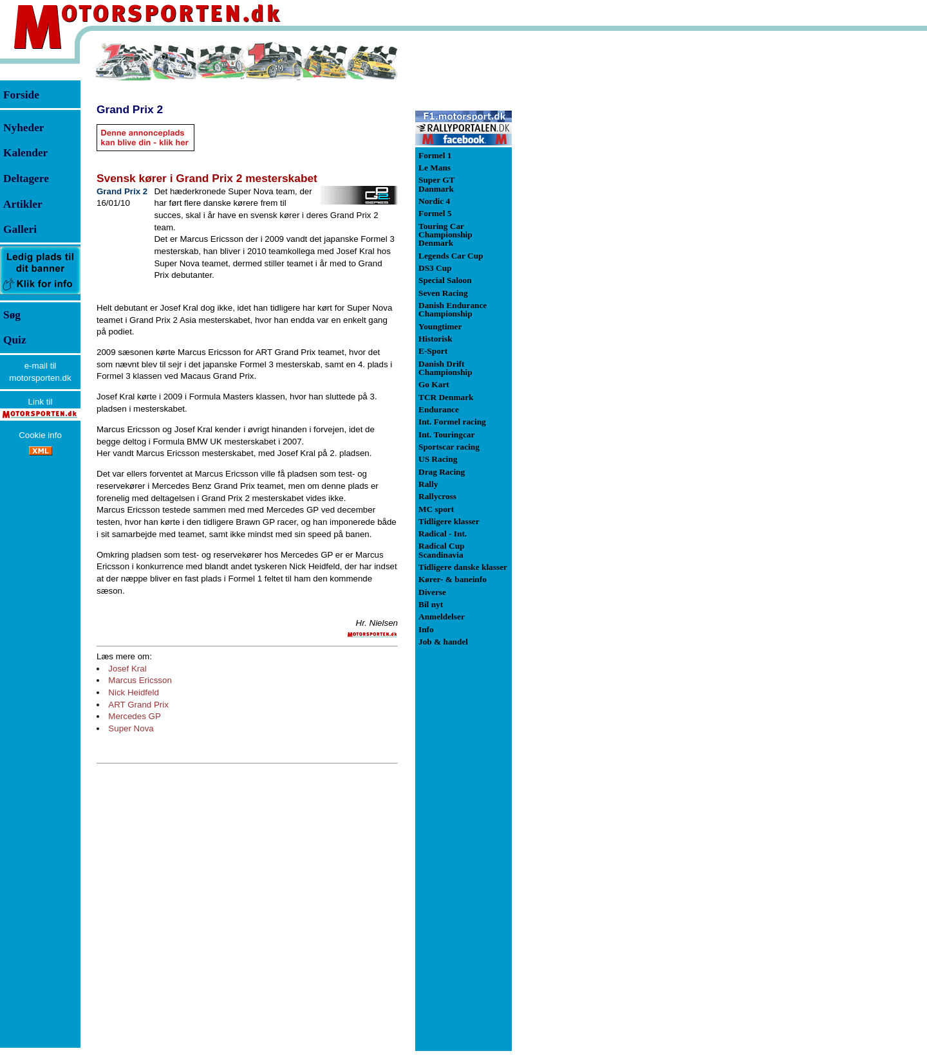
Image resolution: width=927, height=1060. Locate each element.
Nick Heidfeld (133, 692)
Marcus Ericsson (140, 680)
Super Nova (130, 728)
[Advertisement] (579, 234)
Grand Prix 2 (130, 109)
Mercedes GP (134, 716)
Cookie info (40, 435)
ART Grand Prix (138, 704)
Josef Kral (127, 668)
